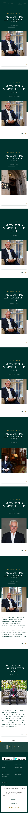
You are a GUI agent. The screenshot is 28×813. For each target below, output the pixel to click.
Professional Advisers (6, 774)
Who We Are (4, 772)
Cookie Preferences (14, 807)
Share (24, 64)
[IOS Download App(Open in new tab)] (8, 758)
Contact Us (21, 746)
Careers (3, 778)
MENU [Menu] (24, 4)
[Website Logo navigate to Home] (8, 3)
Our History (4, 776)
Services (3, 767)
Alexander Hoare (11, 27)
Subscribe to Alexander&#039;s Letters (0, 741)
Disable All (14, 803)
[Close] (25, 788)
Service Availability (18, 767)
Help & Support (18, 769)
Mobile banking (18, 774)
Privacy (3, 785)
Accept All (13, 799)
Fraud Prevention (18, 772)
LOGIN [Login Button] (20, 3)
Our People (4, 769)
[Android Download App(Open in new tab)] (20, 758)
